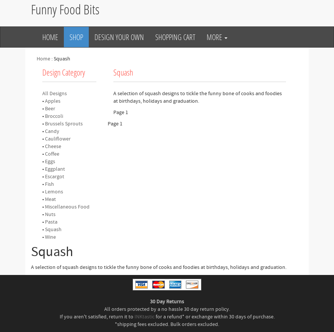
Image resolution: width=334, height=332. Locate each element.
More (217, 37)
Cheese (53, 146)
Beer (50, 108)
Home (50, 37)
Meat (50, 199)
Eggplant (55, 169)
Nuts (50, 214)
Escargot (54, 176)
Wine (50, 237)
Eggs (50, 161)
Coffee (52, 154)
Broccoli (54, 116)
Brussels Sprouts (64, 123)
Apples (52, 101)
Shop (76, 37)
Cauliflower (58, 139)
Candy (52, 131)
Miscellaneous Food (67, 207)
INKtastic (145, 316)
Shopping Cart (175, 37)
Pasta (51, 222)
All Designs (54, 93)
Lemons (54, 191)
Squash (53, 229)
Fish (49, 184)
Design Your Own (119, 37)
